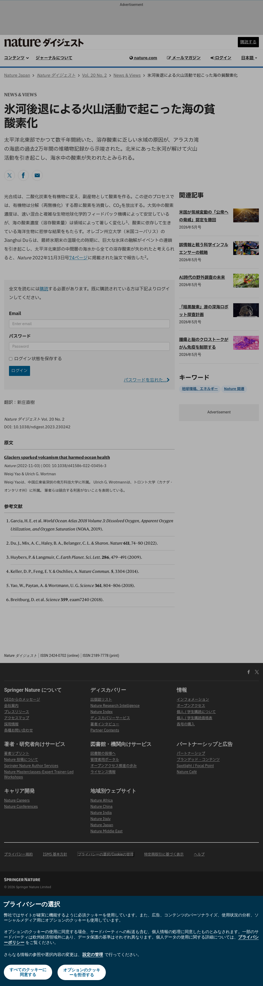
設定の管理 (92, 954)
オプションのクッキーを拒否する (81, 973)
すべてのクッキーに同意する (27, 973)
